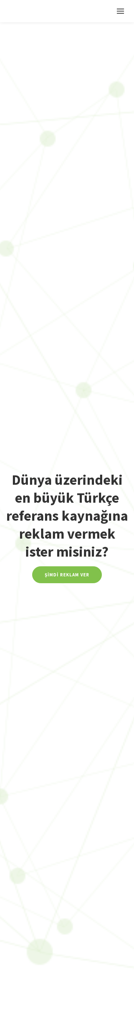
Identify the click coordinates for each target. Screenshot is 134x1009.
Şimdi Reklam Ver (67, 575)
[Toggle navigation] (120, 11)
